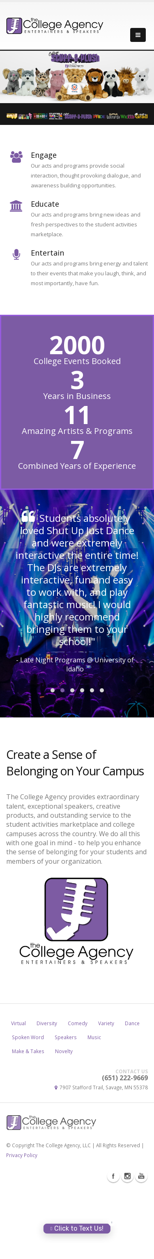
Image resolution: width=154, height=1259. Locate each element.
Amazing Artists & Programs (77, 431)
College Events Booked (77, 361)
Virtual (18, 1094)
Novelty (64, 1121)
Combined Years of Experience (77, 466)
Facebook (113, 1247)
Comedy (77, 1094)
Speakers (66, 1108)
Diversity (47, 1094)
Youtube (141, 1247)
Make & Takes (28, 1121)
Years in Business (77, 396)
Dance (132, 1094)
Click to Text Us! (77, 1228)
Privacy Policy (21, 1225)
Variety (106, 1094)
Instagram (127, 1247)
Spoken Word (28, 1108)
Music (94, 1108)
